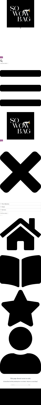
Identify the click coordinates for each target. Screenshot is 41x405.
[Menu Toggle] (20, 28)
